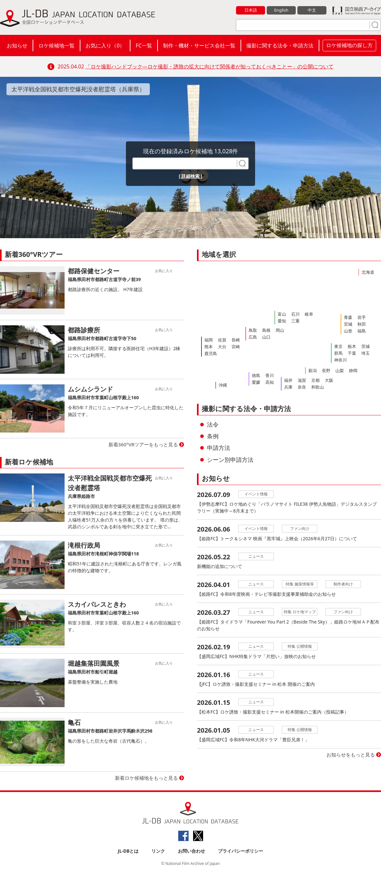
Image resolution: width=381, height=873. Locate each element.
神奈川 (340, 360)
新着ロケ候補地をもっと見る (146, 778)
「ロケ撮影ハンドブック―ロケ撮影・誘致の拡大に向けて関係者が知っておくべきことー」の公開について (210, 66)
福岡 (208, 340)
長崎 (236, 340)
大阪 (329, 380)
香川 (269, 375)
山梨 (339, 370)
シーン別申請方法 (230, 459)
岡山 (280, 330)
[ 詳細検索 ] (190, 176)
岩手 (361, 317)
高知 (269, 382)
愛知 (282, 321)
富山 (282, 314)
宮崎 (236, 347)
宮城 (348, 324)
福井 (288, 380)
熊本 (208, 347)
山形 (348, 331)
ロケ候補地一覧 (56, 45)
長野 (326, 370)
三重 (295, 321)
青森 (348, 317)
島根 (266, 330)
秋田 (361, 324)
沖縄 (223, 385)
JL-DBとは (128, 851)
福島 (361, 331)
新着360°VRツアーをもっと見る (143, 444)
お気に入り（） (105, 45)
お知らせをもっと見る (350, 754)
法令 (213, 424)
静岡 (353, 370)
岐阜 (309, 314)
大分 (222, 347)
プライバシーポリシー (240, 851)
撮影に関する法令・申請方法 (280, 45)
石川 (295, 314)
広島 (253, 337)
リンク (158, 851)
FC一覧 (144, 45)
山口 (266, 337)
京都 (315, 380)
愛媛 (256, 382)
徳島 (256, 375)
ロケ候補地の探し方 (349, 45)
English (281, 10)
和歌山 (317, 387)
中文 (312, 10)
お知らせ (17, 45)
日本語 (250, 10)
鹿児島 (210, 353)
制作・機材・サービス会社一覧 (199, 45)
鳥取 (253, 330)
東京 (338, 346)
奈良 (302, 387)
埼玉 (365, 353)
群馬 (338, 353)
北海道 (368, 272)
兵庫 (288, 387)
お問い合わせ (191, 851)
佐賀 (222, 340)
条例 (213, 436)
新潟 (312, 370)
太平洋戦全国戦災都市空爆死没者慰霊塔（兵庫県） (78, 89)
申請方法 (218, 448)
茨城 (365, 346)
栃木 (352, 346)
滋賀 (302, 380)
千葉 (352, 353)
